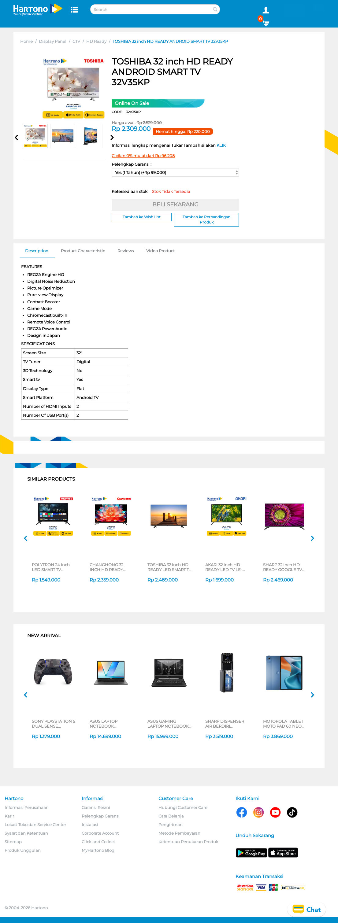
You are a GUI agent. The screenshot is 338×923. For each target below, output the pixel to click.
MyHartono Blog (98, 850)
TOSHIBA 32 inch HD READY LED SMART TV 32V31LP (169, 567)
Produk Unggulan (23, 850)
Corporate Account (100, 833)
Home (26, 41)
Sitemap (13, 841)
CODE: (126, 112)
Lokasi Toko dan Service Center (35, 824)
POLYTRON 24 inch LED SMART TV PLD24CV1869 (51, 567)
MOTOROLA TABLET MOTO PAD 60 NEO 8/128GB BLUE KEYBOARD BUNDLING (283, 724)
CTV (76, 41)
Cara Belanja (171, 816)
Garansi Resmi (96, 807)
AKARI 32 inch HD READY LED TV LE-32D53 (223, 567)
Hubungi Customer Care (182, 807)
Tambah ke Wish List (142, 217)
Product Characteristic (83, 250)
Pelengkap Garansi (101, 816)
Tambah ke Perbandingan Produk (206, 219)
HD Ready (96, 41)
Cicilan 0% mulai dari (143, 155)
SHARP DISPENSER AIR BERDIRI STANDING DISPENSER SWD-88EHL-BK (224, 724)
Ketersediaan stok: (151, 191)
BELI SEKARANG (175, 204)
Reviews (125, 250)
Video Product (160, 250)
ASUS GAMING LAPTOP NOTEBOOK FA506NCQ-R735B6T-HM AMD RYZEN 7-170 (169, 724)
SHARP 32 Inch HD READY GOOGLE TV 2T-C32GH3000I (282, 567)
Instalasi (90, 824)
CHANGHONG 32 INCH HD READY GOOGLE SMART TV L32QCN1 (109, 567)
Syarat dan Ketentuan (26, 833)
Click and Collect (98, 841)
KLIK (221, 145)
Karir (9, 816)
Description (36, 250)
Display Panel (52, 41)
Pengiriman (170, 824)
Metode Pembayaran (179, 833)
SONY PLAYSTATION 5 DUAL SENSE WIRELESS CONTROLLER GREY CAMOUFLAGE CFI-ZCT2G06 (53, 724)
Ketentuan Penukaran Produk (188, 841)
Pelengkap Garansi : (131, 164)
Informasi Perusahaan (27, 807)
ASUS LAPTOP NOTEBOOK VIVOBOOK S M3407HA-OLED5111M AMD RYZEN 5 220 (111, 724)
